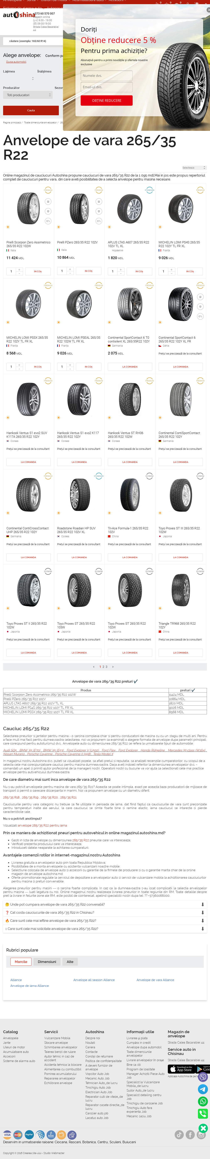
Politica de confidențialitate (103, 1061)
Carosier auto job (96, 1113)
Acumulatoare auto (16, 1052)
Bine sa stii (134, 1064)
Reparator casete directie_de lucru (104, 1106)
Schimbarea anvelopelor (60, 1047)
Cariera (90, 1047)
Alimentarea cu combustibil (62, 1069)
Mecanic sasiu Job (139, 1116)
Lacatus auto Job (97, 1118)
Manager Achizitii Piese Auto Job (145, 1075)
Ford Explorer (128, 750)
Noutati (90, 1042)
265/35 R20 (50, 797)
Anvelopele (10, 1038)
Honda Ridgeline (153, 750)
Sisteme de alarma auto (22, 8)
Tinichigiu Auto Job (98, 1087)
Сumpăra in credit (139, 1042)
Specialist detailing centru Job (144, 1096)
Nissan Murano (14, 754)
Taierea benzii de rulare (60, 1052)
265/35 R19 (30, 797)
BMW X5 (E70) (29, 750)
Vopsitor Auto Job (97, 1074)
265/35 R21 (68, 797)
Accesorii (9, 1056)
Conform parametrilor (62, 56)
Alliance (16, 980)
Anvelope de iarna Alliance (29, 986)
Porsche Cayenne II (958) (72, 754)
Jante (6, 1042)
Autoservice (56, 8)
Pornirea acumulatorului (60, 1074)
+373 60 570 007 (47, 22)
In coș (38, 271)
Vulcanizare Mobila (57, 1038)
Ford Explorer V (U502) (82, 750)
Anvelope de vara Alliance (155, 980)
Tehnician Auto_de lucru (101, 1083)
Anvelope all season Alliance (94, 980)
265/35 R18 (11, 797)
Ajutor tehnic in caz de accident (59, 1058)
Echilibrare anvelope (58, 1083)
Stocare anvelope (56, 1042)
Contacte (91, 1052)
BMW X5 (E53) (53, 750)
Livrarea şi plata (137, 1038)
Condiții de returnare (99, 1056)
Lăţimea (9, 71)
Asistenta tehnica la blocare (63, 1064)
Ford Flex (108, 750)
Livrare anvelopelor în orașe (145, 1060)
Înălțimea (44, 71)
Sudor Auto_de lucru (140, 1090)
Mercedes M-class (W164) (186, 750)
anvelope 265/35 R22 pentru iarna (42, 825)
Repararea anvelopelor (59, 1078)
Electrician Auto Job (98, 1092)
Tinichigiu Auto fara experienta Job (139, 1109)
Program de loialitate (141, 1069)
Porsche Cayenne (39, 754)
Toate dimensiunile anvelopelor (139, 1053)
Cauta (31, 110)
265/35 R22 (80, 840)
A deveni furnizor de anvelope (98, 1067)
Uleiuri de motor (14, 1047)
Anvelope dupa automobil (144, 1047)
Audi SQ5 (10, 750)
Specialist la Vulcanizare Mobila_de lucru (143, 1084)
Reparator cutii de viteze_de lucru (104, 1098)
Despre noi (92, 1038)
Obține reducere (106, 100)
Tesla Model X (102, 754)
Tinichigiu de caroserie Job (145, 1103)
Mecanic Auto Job (97, 1078)
